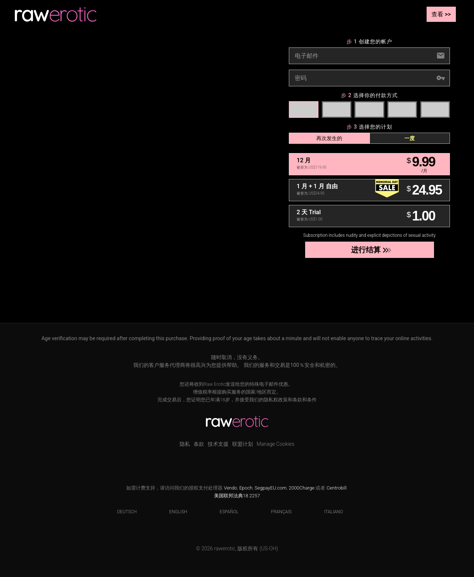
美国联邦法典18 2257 (237, 495)
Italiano (329, 512)
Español (224, 512)
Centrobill (337, 488)
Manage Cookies (275, 444)
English (173, 512)
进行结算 (369, 249)
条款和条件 (305, 399)
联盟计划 (242, 444)
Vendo (230, 488)
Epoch (246, 488)
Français (277, 512)
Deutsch (122, 512)
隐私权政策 (276, 399)
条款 (199, 444)
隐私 (185, 444)
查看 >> (441, 14)
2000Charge (302, 488)
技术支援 (218, 444)
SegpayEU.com (271, 488)
